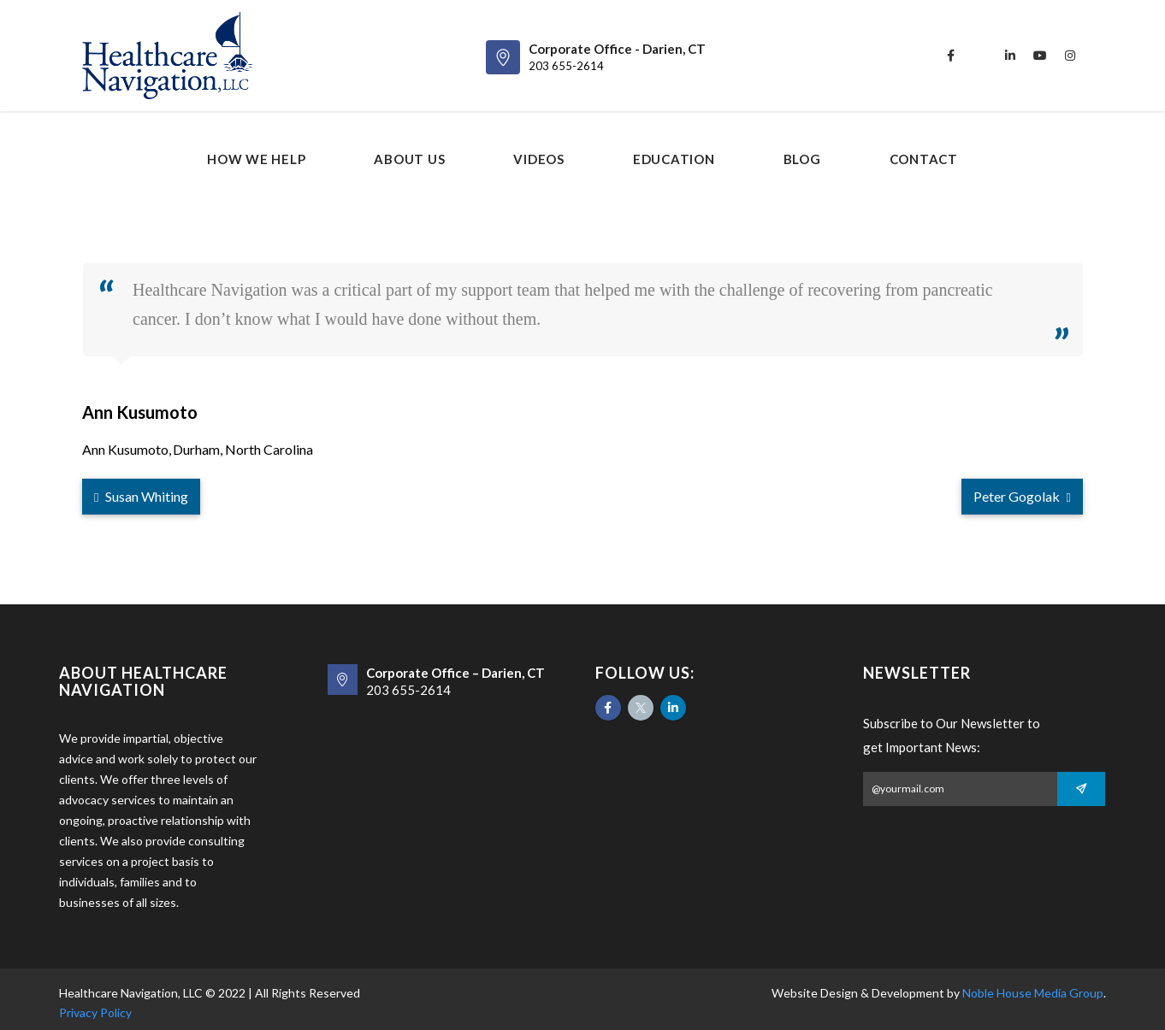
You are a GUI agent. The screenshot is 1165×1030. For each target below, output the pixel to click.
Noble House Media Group (1032, 993)
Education (674, 159)
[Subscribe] (1081, 789)
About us (409, 159)
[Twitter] (640, 708)
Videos (539, 159)
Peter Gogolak (1022, 496)
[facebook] (950, 55)
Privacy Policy (95, 1012)
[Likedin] (673, 708)
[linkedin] (1010, 55)
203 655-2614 (566, 66)
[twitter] (980, 55)
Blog (802, 159)
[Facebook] (608, 708)
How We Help (256, 159)
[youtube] (1040, 55)
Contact (924, 159)
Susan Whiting (141, 496)
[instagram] (1070, 55)
